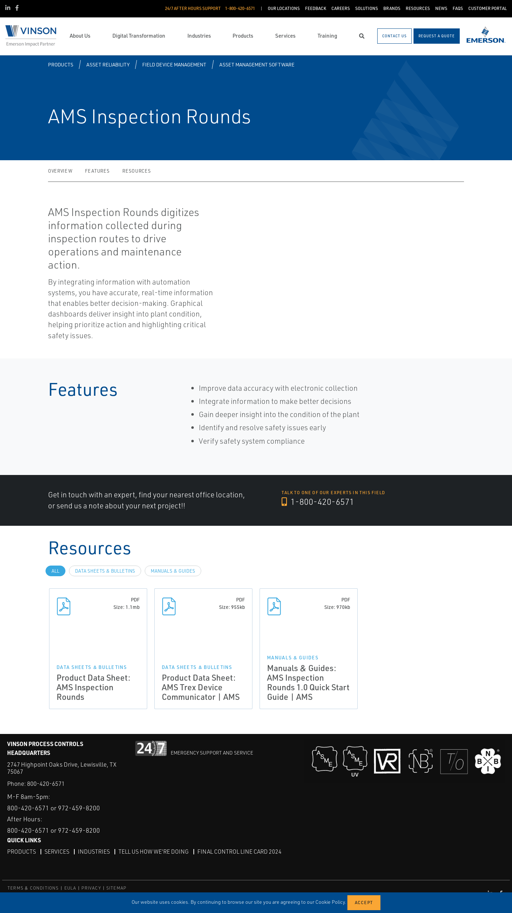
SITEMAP (116, 888)
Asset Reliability (107, 64)
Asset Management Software (256, 64)
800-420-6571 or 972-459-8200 (53, 808)
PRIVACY (91, 888)
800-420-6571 (46, 783)
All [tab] (55, 571)
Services (56, 851)
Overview (60, 171)
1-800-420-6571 (318, 501)
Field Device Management (174, 64)
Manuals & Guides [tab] (173, 571)
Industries (94, 851)
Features (97, 171)
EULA (70, 888)
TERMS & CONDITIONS (33, 888)
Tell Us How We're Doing (153, 851)
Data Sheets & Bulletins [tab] (105, 571)
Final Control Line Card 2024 (239, 851)
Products (60, 64)
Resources (136, 171)
